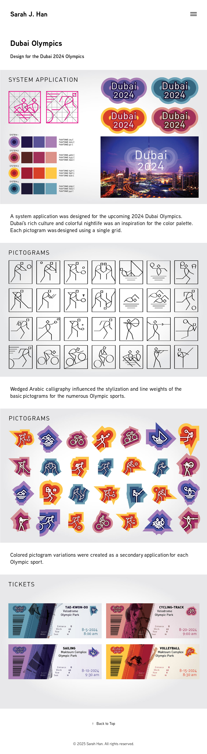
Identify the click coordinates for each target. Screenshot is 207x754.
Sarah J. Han (28, 14)
